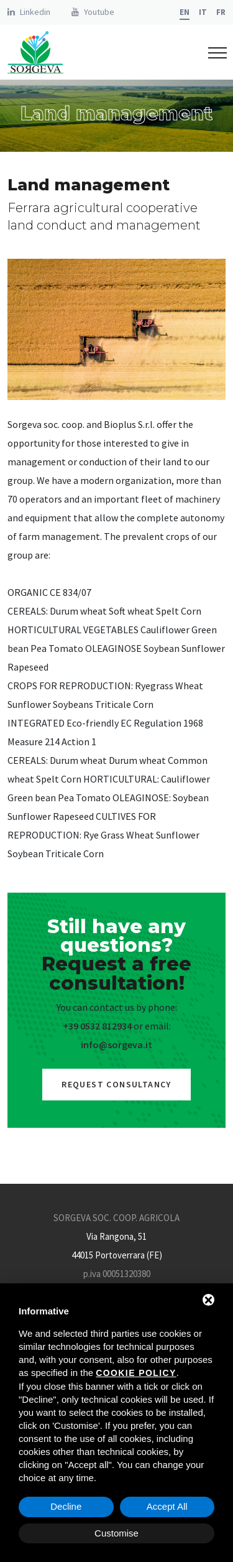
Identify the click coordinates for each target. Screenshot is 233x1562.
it (203, 12)
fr (221, 12)
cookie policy (136, 1373)
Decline (65, 1506)
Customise (116, 1533)
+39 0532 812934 (97, 1026)
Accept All (167, 1506)
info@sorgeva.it (116, 1044)
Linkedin (35, 11)
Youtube (99, 11)
